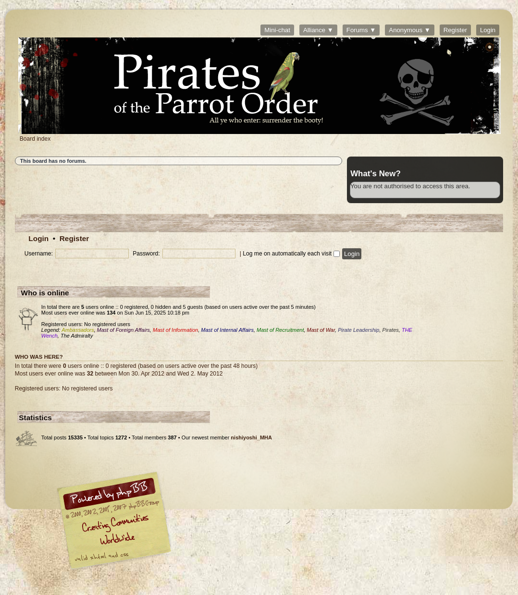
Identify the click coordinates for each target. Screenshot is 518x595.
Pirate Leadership (358, 330)
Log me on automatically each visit (291, 253)
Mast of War (321, 330)
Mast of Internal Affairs (227, 330)
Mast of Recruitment (280, 330)
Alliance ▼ (318, 30)
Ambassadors (78, 330)
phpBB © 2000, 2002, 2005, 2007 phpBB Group (164, 523)
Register (455, 30)
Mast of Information (175, 330)
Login (487, 30)
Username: (39, 253)
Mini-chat (277, 30)
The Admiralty (77, 336)
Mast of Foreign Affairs (123, 330)
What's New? (375, 173)
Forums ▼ (361, 30)
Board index (259, 85)
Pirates (390, 330)
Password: (146, 253)
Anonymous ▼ (409, 30)
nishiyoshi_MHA (251, 437)
